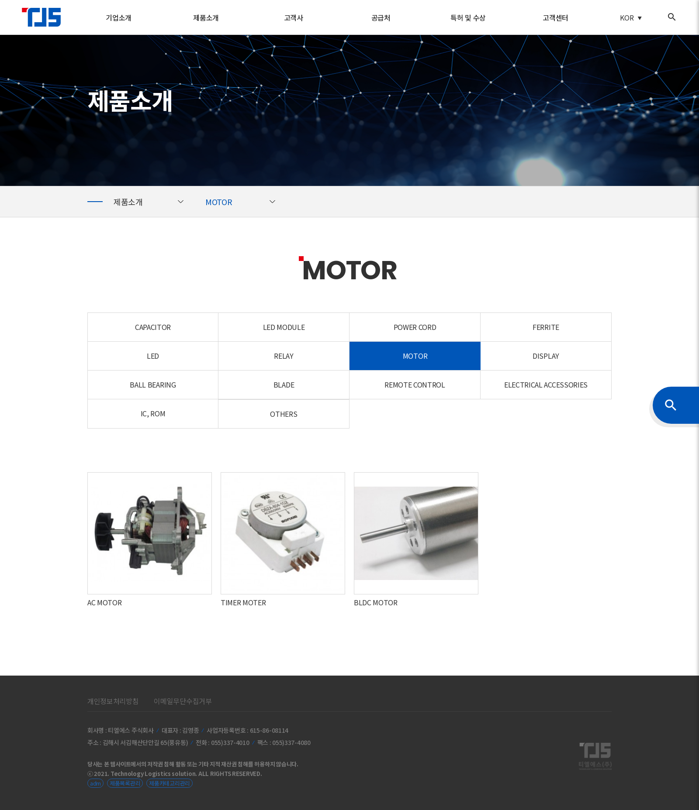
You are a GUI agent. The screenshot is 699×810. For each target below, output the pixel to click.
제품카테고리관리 (169, 783)
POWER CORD (415, 327)
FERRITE (546, 327)
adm (95, 783)
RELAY (283, 355)
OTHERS (283, 413)
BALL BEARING (153, 384)
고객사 (293, 17)
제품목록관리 (125, 783)
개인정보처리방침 (112, 700)
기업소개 (118, 17)
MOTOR (219, 201)
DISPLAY (546, 355)
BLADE (283, 384)
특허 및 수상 (468, 17)
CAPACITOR (153, 327)
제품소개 (206, 17)
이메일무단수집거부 (182, 700)
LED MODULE (284, 327)
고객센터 (555, 17)
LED (153, 355)
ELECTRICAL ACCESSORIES (546, 384)
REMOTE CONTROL (414, 384)
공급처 (381, 17)
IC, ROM (153, 413)
